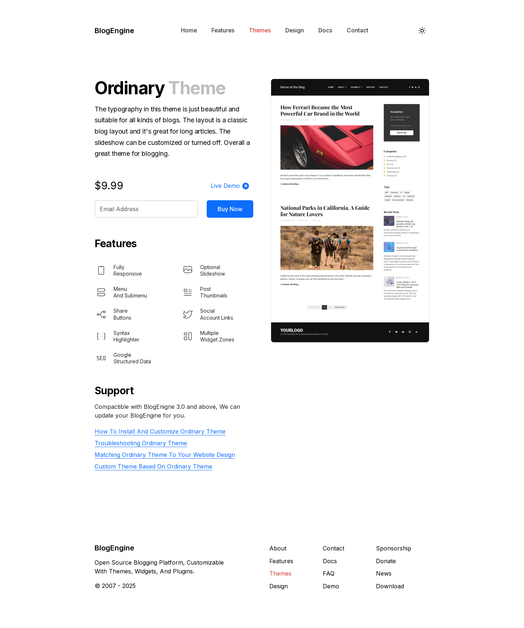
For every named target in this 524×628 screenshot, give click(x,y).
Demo (331, 586)
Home (189, 30)
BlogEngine (114, 30)
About (277, 548)
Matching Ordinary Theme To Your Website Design (165, 454)
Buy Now (230, 209)
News (384, 573)
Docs (325, 30)
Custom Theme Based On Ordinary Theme (153, 466)
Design (294, 30)
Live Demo (230, 186)
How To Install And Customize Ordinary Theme (160, 431)
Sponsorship (393, 548)
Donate (386, 561)
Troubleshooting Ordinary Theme (141, 443)
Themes (260, 30)
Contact (357, 30)
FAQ (328, 573)
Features (222, 30)
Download (390, 586)
